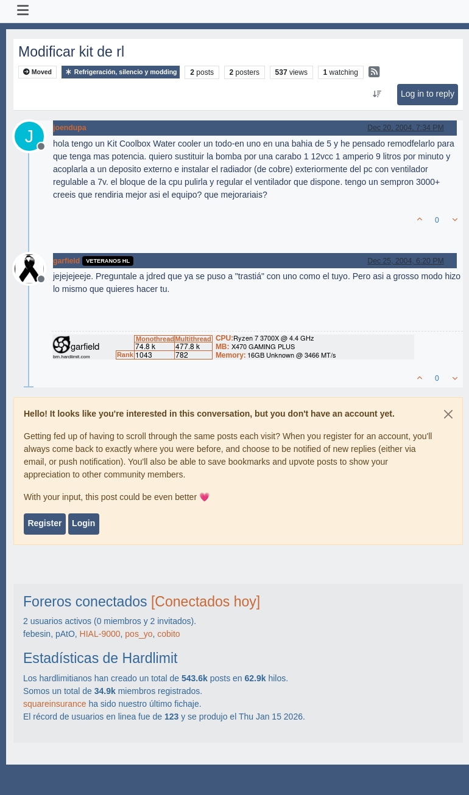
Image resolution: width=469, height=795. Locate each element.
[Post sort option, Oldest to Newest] (377, 94)
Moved (37, 72)
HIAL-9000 (100, 634)
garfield (66, 261)
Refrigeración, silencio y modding (121, 72)
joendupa (69, 127)
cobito (168, 634)
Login (83, 523)
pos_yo (138, 634)
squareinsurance (54, 704)
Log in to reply (427, 94)
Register (44, 523)
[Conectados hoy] (205, 601)
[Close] (448, 414)
